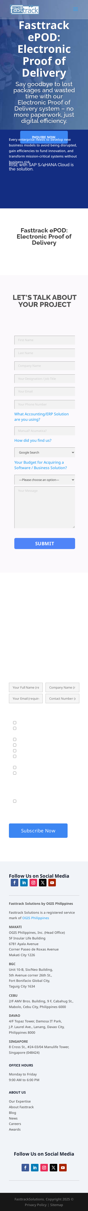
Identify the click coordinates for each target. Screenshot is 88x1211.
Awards (15, 1129)
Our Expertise (20, 1101)
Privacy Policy (35, 1205)
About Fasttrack (21, 1107)
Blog (12, 1112)
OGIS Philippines (35, 918)
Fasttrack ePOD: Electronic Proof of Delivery (44, 60)
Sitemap (56, 1205)
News (13, 1118)
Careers (15, 1123)
